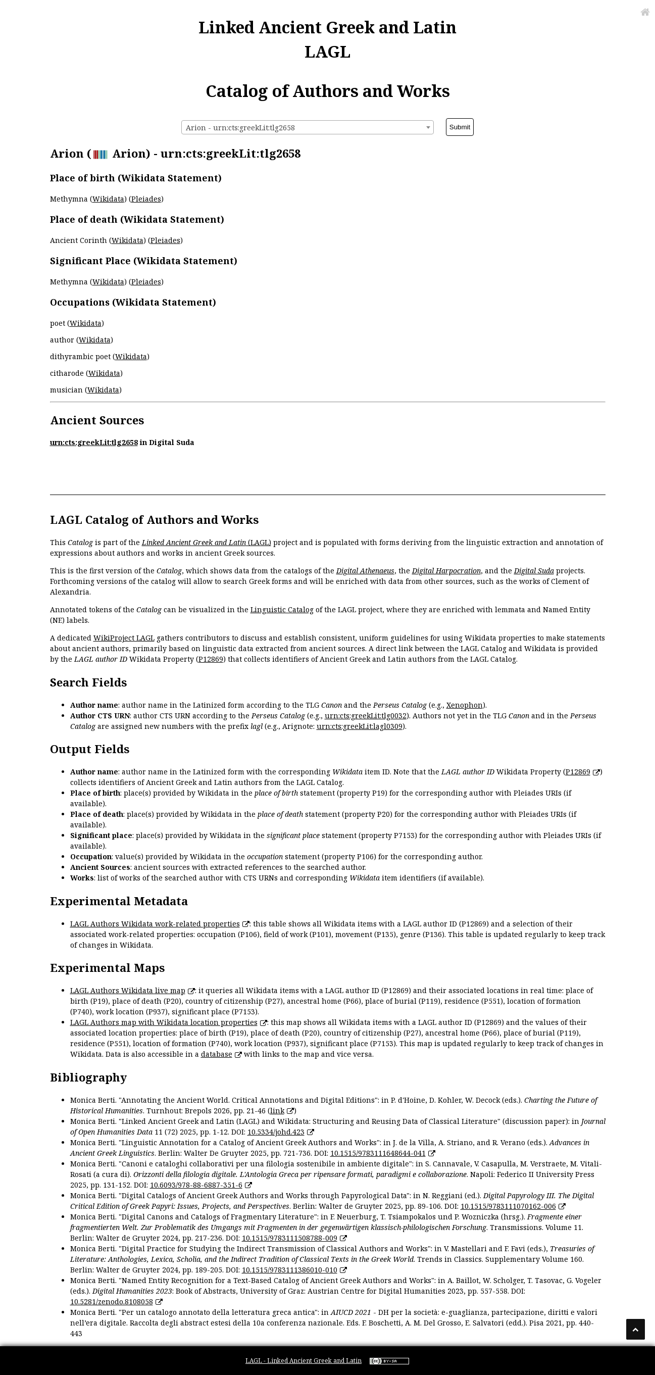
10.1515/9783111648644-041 (378, 1153)
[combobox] (307, 127)
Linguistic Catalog (282, 609)
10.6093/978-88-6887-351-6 (196, 1185)
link (277, 1110)
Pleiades (146, 199)
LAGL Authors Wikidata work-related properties (155, 923)
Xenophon (464, 705)
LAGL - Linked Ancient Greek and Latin (303, 1360)
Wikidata (108, 199)
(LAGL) (206, 542)
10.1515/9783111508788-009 (289, 1238)
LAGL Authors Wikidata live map (127, 990)
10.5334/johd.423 (276, 1132)
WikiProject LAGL (124, 638)
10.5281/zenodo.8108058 (111, 1301)
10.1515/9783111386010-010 (289, 1269)
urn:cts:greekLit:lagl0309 (359, 726)
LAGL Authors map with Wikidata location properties (164, 1022)
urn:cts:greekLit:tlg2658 (94, 442)
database (216, 1054)
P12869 (210, 659)
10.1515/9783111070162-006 (508, 1206)
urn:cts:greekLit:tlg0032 (366, 715)
